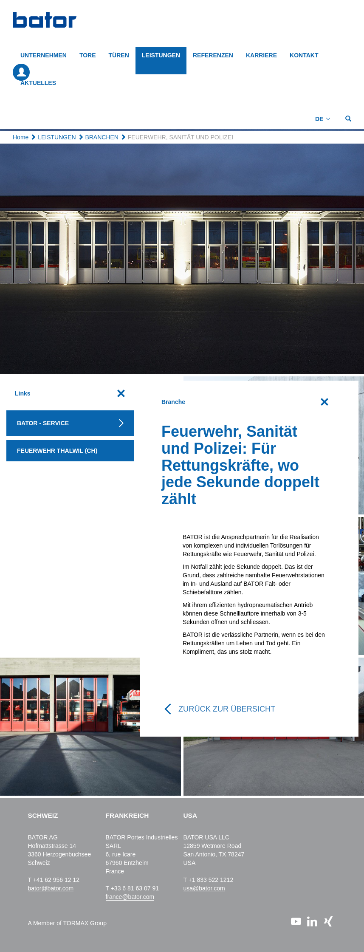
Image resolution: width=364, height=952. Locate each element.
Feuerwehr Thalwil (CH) (57, 450)
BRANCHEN (102, 137)
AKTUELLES (38, 82)
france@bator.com (130, 896)
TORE (87, 55)
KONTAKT (304, 55)
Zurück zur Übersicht (226, 709)
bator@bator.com (51, 888)
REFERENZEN (213, 55)
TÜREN (119, 55)
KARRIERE (261, 55)
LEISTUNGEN (161, 55)
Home (20, 137)
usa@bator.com (204, 888)
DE (319, 119)
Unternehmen (43, 55)
